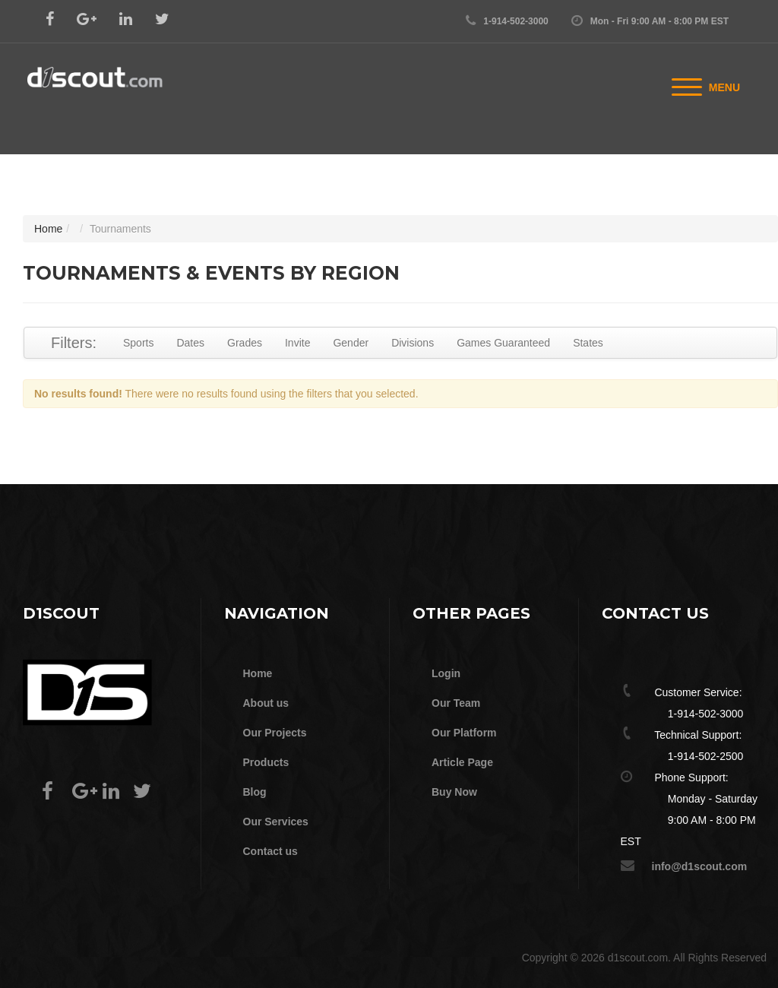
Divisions (412, 343)
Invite (297, 343)
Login (446, 673)
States (588, 343)
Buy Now (454, 792)
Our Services (275, 821)
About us (266, 703)
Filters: (73, 342)
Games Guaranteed (503, 343)
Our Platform (464, 733)
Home (48, 229)
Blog (255, 792)
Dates (190, 343)
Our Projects (275, 733)
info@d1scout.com (700, 866)
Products (266, 762)
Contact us (270, 851)
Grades (244, 343)
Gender (350, 343)
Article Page (462, 762)
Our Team (456, 703)
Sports (138, 343)
